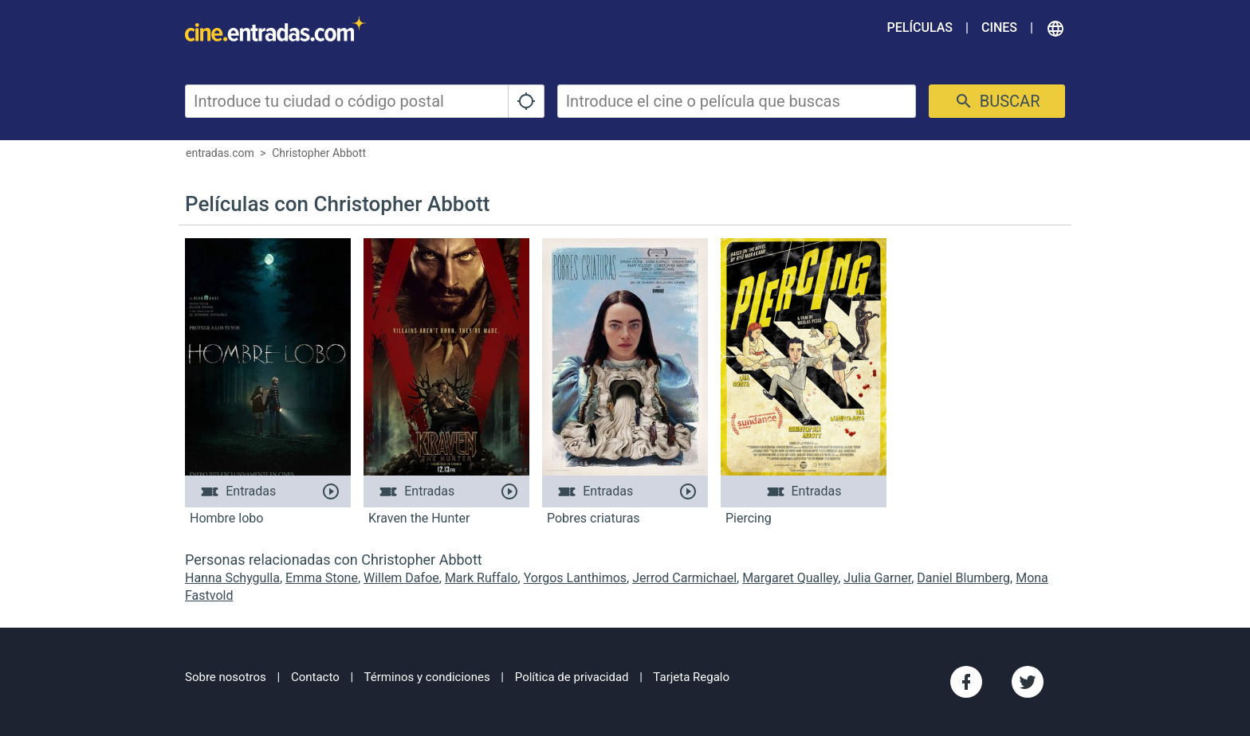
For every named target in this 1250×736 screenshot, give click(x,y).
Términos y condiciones (427, 677)
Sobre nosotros (225, 677)
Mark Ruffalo (481, 577)
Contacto (315, 677)
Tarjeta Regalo (691, 677)
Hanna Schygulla (232, 577)
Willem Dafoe (401, 577)
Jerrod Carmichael (684, 577)
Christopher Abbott (319, 153)
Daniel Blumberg (963, 577)
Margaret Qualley (790, 577)
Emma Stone (321, 577)
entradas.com (220, 153)
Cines (999, 27)
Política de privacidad (572, 677)
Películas (920, 27)
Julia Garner (877, 577)
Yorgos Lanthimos (575, 577)
